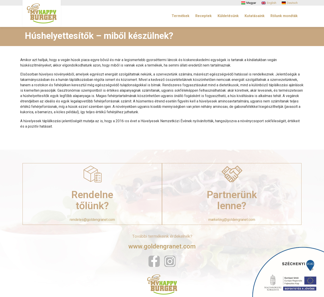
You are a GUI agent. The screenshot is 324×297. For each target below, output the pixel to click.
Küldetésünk (228, 16)
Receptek (203, 16)
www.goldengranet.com (162, 246)
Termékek (180, 16)
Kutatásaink (255, 16)
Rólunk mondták (284, 16)
